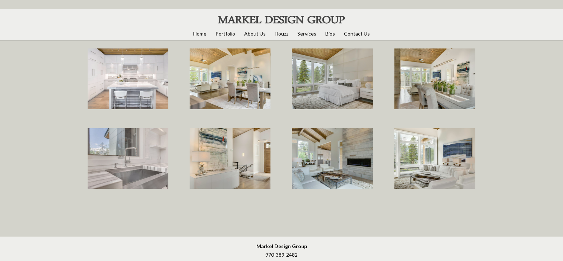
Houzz (281, 34)
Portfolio (225, 34)
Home (199, 34)
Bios (330, 34)
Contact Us (357, 34)
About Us (255, 34)
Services (306, 34)
